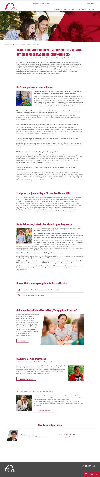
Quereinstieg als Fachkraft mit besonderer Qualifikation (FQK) (41, 290)
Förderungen (76, 9)
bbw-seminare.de (8, 44)
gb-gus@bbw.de (69, 437)
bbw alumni (22, 44)
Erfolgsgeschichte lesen (26, 379)
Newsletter (23, 341)
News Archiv (90, 4)
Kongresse (67, 9)
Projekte (84, 9)
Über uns (91, 9)
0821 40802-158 (70, 435)
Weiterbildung (58, 9)
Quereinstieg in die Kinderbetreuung (33, 295)
